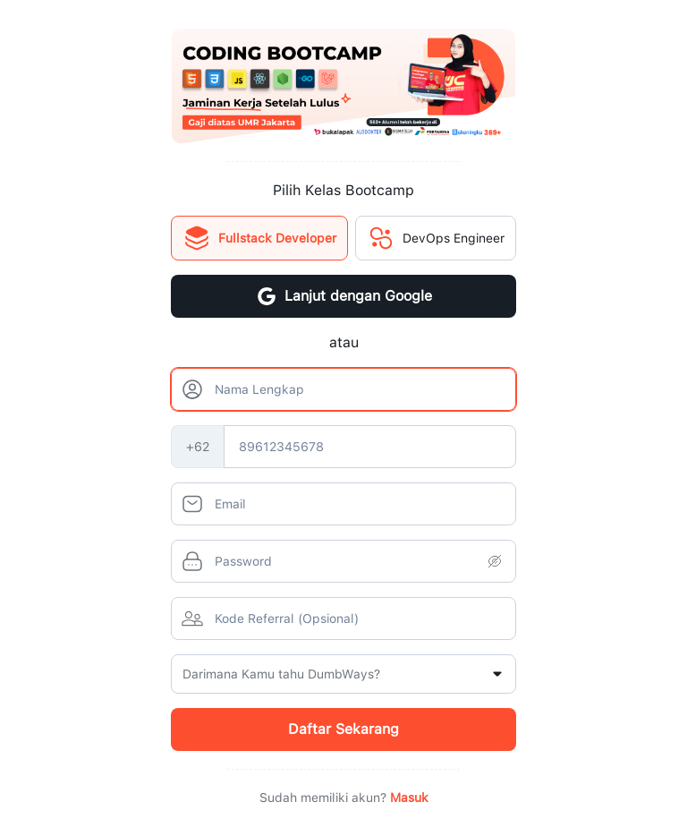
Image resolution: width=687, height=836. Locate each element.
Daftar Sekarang (343, 729)
